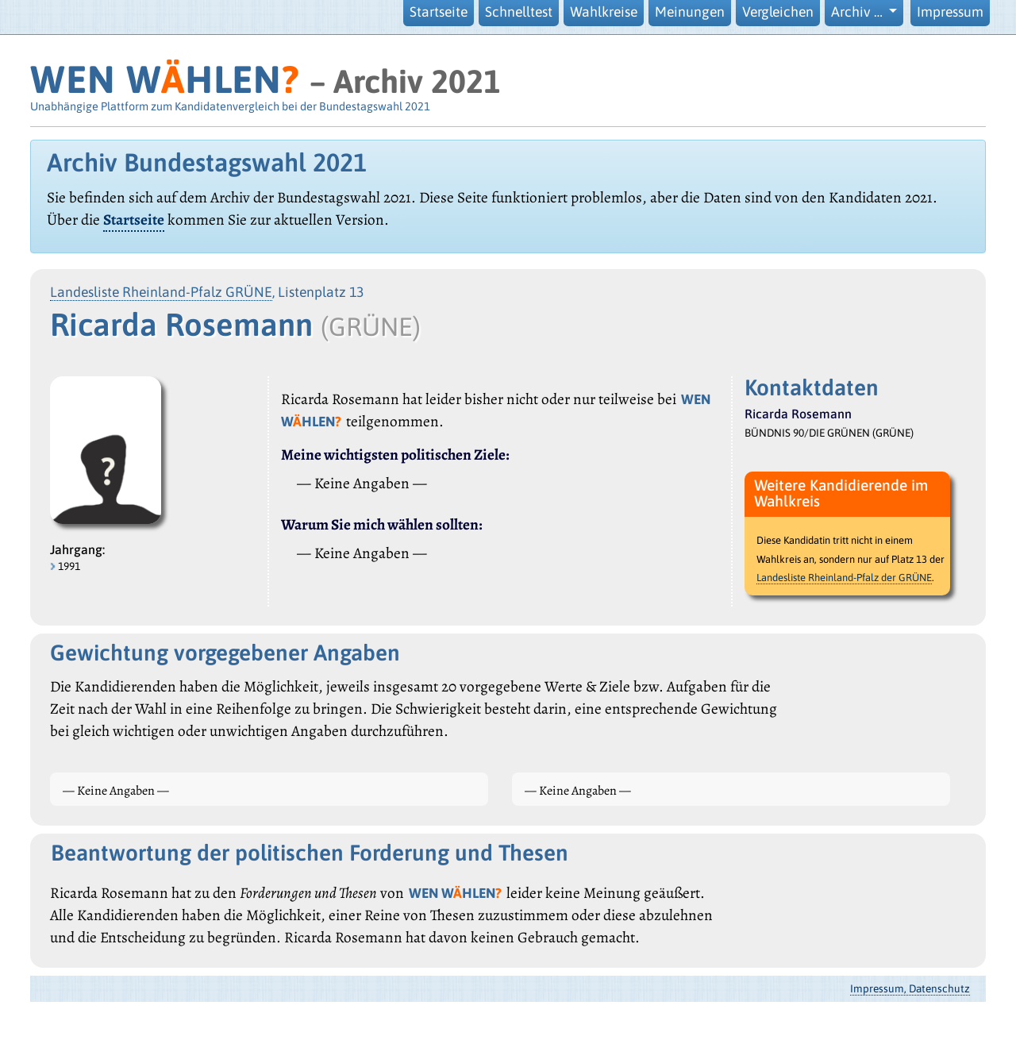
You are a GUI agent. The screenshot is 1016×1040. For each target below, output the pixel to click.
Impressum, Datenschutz (910, 988)
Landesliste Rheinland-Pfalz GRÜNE (161, 292)
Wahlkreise (603, 12)
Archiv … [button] (858, 12)
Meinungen (690, 12)
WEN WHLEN (164, 79)
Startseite (439, 12)
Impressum (950, 12)
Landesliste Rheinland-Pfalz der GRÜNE (844, 578)
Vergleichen (778, 12)
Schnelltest (518, 12)
